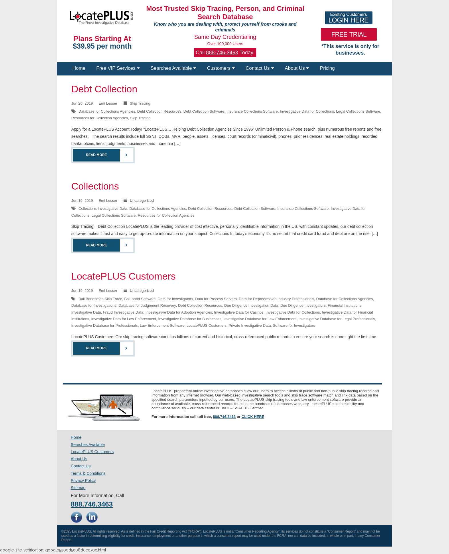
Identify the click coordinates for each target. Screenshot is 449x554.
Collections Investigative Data (102, 208)
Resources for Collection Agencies (99, 118)
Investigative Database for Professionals (104, 325)
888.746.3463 (224, 416)
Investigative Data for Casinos (239, 312)
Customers (221, 68)
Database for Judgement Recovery (147, 305)
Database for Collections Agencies (106, 111)
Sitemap (78, 487)
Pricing (327, 68)
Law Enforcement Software (162, 325)
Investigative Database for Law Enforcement (259, 319)
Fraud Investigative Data (123, 312)
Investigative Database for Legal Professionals (336, 319)
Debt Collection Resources (159, 111)
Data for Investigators (175, 299)
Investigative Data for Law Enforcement (123, 319)
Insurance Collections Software (252, 111)
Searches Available (173, 68)
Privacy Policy (83, 480)
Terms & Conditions (88, 473)
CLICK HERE (252, 416)
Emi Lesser (108, 103)
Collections (95, 186)
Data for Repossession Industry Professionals (276, 299)
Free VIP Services (117, 68)
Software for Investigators (294, 325)
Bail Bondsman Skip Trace (100, 299)
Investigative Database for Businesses (189, 319)
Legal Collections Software (358, 111)
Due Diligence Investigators (303, 305)
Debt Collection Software (203, 111)
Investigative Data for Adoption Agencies (178, 312)
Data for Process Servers (216, 299)
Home (78, 68)
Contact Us (260, 68)
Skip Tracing (140, 103)
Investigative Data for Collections (307, 111)
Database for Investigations (94, 305)
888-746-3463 (222, 52)
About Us (297, 68)
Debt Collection (104, 88)
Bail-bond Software (140, 299)
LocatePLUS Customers (123, 276)
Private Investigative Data (250, 325)
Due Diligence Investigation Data (251, 305)
